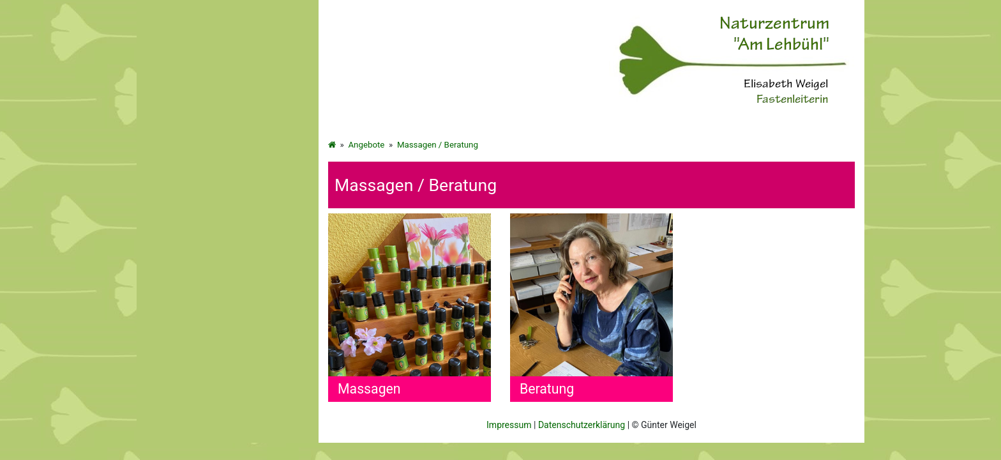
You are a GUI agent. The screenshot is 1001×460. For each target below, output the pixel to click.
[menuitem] (227, 182)
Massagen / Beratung (437, 145)
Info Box (172, 266)
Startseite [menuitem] (175, 139)
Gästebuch (177, 223)
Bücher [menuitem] (170, 202)
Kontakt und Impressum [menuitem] (203, 287)
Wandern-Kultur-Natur (199, 181)
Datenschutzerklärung (581, 425)
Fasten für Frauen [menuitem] (190, 160)
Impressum (508, 425)
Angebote (366, 145)
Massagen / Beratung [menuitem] (198, 245)
